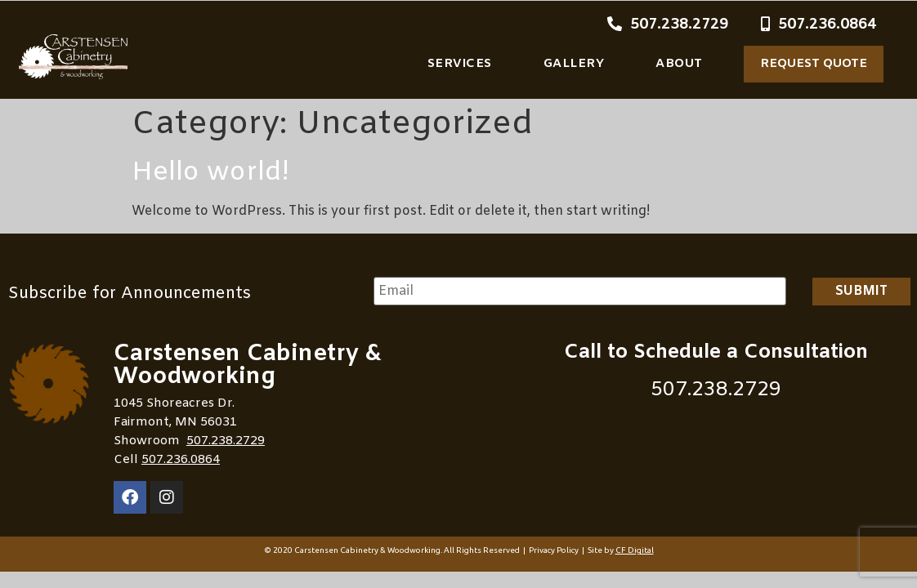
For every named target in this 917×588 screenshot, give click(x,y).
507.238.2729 (225, 441)
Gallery (574, 64)
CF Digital (634, 550)
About (679, 64)
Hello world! (210, 172)
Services (459, 64)
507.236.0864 (180, 460)
